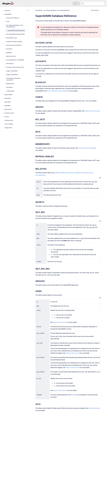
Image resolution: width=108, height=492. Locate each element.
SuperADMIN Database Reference (16, 30)
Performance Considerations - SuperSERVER (13, 79)
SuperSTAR (7, 10)
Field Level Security (94, 408)
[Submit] (82, 3)
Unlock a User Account (60, 322)
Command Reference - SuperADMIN (15, 60)
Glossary (7, 116)
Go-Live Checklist (9, 124)
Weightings (9, 52)
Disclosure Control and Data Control (15, 67)
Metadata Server (10, 83)
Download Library (9, 120)
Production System (9, 113)
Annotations (9, 49)
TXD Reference (10, 63)
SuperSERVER (8, 14)
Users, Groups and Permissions (14, 45)
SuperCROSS (8, 98)
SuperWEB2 (7, 105)
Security (73, 395)
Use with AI (95, 10)
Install (7, 21)
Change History (8, 127)
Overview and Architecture (12, 18)
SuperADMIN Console (11, 38)
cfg (85, 101)
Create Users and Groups (92, 111)
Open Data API (8, 109)
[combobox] (93, 3)
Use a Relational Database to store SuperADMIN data (14, 26)
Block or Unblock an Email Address (57, 91)
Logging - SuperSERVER (12, 74)
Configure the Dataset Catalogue (14, 41)
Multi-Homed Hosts (11, 56)
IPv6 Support (9, 87)
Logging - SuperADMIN (11, 71)
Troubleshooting (10, 91)
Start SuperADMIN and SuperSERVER (15, 34)
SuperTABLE (8, 102)
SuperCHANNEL (9, 94)
